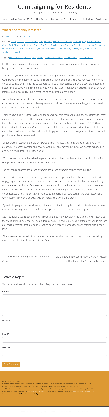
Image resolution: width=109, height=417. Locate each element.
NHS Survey (42, 19)
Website (6, 347)
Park (81, 48)
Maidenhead (31, 48)
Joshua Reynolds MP (22, 19)
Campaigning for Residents (54, 6)
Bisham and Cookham (62, 41)
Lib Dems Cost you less (20, 57)
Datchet (54, 45)
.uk (83, 391)
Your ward (15, 52)
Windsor (6, 52)
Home (4, 19)
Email (5, 334)
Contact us (88, 19)
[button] (31, 19)
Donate (74, 19)
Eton (61, 45)
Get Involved (58, 19)
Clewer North (20, 45)
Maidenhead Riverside (48, 48)
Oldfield (75, 48)
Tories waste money (54, 57)
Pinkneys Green (91, 48)
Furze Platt (78, 45)
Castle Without (94, 41)
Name (6, 320)
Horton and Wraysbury (95, 45)
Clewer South (33, 45)
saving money (38, 57)
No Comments (86, 57)
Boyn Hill (77, 41)
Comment (8, 291)
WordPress (85, 411)
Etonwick (69, 45)
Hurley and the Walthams (13, 48)
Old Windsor (64, 48)
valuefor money (71, 57)
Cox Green (45, 45)
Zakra (73, 411)
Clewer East (7, 45)
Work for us (101, 19)
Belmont (48, 41)
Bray (84, 41)
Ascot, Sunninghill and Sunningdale (27, 41)
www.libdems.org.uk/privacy (36, 391)
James (7, 36)
